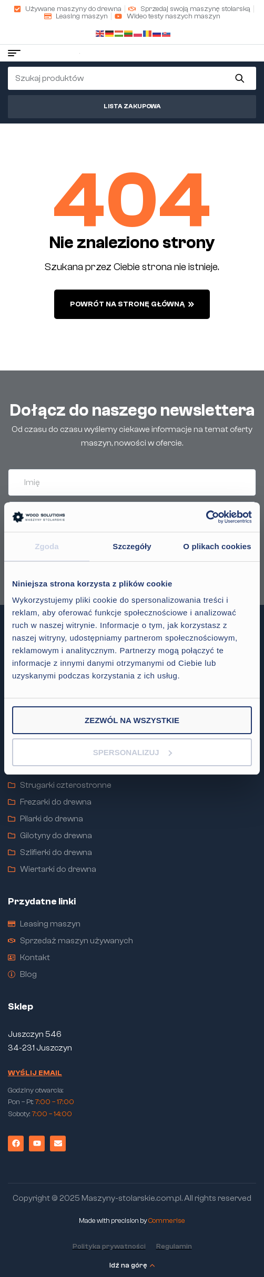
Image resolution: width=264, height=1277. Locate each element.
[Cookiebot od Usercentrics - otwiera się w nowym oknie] (206, 517)
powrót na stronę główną (132, 304)
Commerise (166, 1220)
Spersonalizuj (132, 752)
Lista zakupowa (132, 106)
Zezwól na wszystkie (132, 720)
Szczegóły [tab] (132, 545)
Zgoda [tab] (47, 545)
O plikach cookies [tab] (217, 545)
